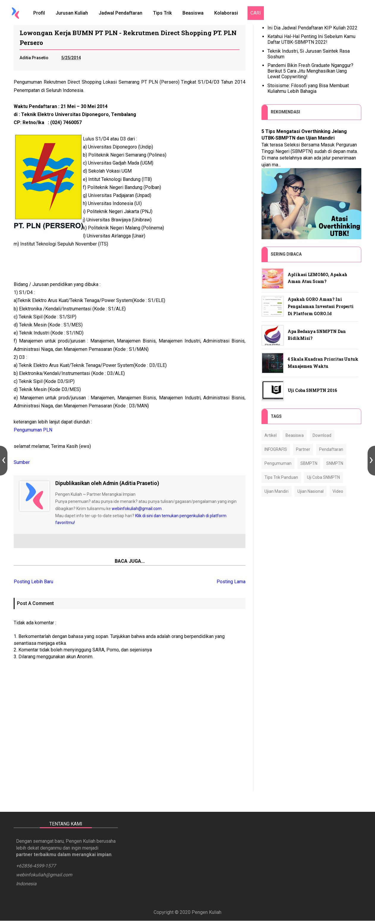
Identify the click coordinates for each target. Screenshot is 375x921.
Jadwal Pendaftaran (120, 13)
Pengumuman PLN (33, 430)
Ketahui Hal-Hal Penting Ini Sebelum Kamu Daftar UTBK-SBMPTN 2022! (311, 39)
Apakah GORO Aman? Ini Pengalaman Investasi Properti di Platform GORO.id (321, 306)
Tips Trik (162, 13)
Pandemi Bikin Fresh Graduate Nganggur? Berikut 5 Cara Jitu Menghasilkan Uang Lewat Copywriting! (310, 70)
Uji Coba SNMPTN (323, 477)
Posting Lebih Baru (33, 581)
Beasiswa (193, 13)
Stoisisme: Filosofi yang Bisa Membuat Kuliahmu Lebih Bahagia (308, 88)
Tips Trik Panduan (281, 477)
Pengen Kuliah (206, 912)
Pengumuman (278, 463)
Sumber (22, 462)
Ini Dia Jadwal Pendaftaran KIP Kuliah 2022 (312, 28)
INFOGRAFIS (275, 449)
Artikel (270, 435)
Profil (39, 13)
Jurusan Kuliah (72, 13)
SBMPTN (308, 463)
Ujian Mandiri (276, 491)
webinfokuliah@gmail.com (137, 508)
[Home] (15, 13)
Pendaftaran (331, 449)
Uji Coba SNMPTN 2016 (312, 390)
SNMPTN (334, 463)
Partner (303, 449)
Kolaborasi (226, 13)
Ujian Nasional (310, 491)
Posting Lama (231, 581)
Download (322, 435)
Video (338, 491)
